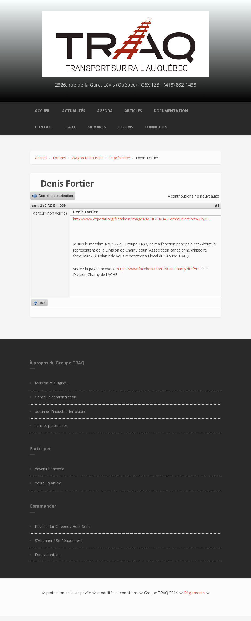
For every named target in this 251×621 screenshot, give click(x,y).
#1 (217, 205)
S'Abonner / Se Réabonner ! (58, 540)
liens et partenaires (51, 425)
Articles (133, 110)
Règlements (194, 592)
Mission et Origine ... (52, 382)
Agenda (105, 110)
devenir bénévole (49, 468)
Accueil (42, 110)
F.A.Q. (70, 126)
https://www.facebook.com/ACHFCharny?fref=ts (158, 268)
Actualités (73, 110)
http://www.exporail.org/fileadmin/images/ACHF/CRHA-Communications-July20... (142, 218)
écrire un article (48, 483)
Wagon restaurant (87, 157)
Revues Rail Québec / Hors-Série (63, 526)
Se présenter (119, 157)
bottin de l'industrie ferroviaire (60, 411)
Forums (125, 126)
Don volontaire (48, 554)
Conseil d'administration (55, 397)
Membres (97, 126)
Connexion (156, 126)
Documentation (171, 110)
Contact (44, 126)
